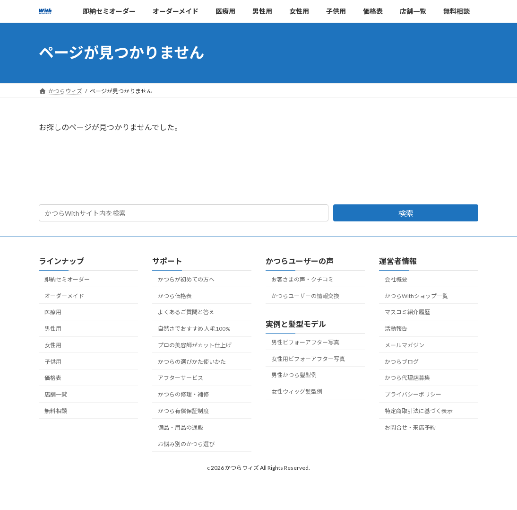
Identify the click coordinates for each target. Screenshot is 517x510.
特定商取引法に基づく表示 (419, 410)
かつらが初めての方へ (186, 279)
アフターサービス (180, 378)
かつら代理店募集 (407, 378)
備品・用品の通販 (180, 427)
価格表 (52, 378)
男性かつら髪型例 (294, 374)
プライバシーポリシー (413, 394)
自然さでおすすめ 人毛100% (194, 328)
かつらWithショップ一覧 (416, 295)
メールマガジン (404, 345)
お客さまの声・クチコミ (302, 279)
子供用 (52, 361)
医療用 (52, 312)
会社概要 (396, 279)
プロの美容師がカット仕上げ (195, 345)
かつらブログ (402, 361)
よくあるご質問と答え (186, 312)
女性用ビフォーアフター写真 (308, 358)
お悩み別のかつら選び (186, 444)
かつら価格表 (175, 295)
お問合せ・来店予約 (410, 427)
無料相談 (55, 410)
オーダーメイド (64, 295)
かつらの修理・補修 (183, 394)
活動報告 (396, 328)
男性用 (52, 328)
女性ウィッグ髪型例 (296, 391)
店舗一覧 (55, 394)
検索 (406, 213)
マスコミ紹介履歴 (407, 312)
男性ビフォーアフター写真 (305, 342)
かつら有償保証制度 (183, 410)
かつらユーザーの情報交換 (305, 295)
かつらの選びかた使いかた (192, 361)
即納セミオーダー (67, 279)
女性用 (52, 345)
